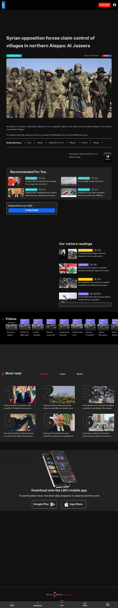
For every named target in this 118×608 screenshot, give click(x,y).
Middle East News (31, 178)
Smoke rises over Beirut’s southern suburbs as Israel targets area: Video (78, 333)
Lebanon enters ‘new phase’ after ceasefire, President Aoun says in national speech (17, 406)
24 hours (43, 374)
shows (85, 604)
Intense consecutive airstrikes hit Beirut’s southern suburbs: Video (51, 333)
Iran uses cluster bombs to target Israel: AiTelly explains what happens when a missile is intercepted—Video (12, 333)
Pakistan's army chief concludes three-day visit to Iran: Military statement (91, 194)
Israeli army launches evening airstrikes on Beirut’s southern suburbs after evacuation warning (65, 333)
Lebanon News (83, 264)
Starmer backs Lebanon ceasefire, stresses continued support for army (93, 269)
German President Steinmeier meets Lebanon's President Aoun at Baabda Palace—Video (90, 333)
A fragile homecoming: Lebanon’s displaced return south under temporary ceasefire (92, 254)
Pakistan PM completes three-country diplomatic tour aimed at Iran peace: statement (41, 194)
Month (78, 374)
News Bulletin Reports (85, 250)
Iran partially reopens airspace (90, 181)
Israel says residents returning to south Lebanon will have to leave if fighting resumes (96, 434)
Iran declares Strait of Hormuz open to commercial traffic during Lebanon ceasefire (19, 434)
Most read (13, 373)
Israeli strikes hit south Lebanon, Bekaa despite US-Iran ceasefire (94, 298)
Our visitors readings (75, 243)
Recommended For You (28, 172)
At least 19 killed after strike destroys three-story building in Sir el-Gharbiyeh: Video (25, 333)
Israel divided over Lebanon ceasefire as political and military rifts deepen (94, 283)
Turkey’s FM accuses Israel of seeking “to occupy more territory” (40, 182)
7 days (61, 374)
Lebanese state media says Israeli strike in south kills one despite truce (58, 406)
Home (12, 604)
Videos (10, 318)
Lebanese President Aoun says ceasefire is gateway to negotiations (58, 434)
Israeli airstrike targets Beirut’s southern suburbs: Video (37, 333)
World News (11, 322)
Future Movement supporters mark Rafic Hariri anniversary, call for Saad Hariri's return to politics (104, 333)
